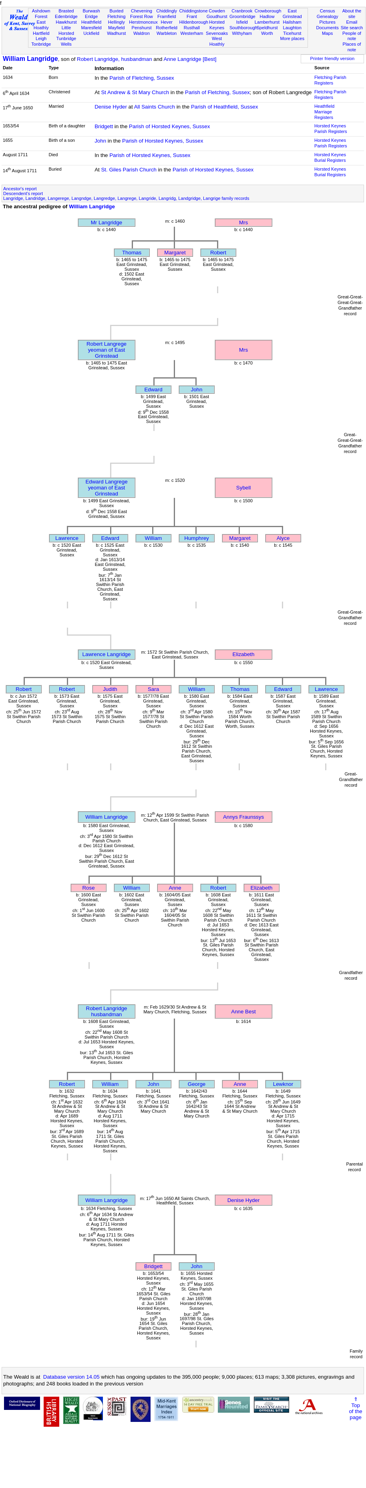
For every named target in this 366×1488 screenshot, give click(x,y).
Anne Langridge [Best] (189, 59)
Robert (218, 253)
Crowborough (268, 10)
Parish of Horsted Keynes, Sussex (169, 126)
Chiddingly (166, 10)
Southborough (243, 27)
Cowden (217, 10)
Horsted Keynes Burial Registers (330, 157)
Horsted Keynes (217, 25)
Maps (327, 33)
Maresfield (91, 27)
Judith (110, 689)
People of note (351, 36)
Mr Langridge (107, 222)
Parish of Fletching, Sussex (141, 78)
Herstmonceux (143, 22)
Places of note (352, 47)
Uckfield (91, 33)
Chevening (141, 10)
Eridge (91, 16)
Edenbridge (66, 16)
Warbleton (167, 33)
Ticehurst (292, 33)
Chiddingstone (193, 10)
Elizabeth (244, 654)
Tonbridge (41, 44)
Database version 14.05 (71, 1377)
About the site (352, 13)
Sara (153, 689)
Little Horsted (66, 30)
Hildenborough (193, 22)
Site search (352, 27)
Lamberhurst (267, 22)
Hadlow (266, 16)
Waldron (141, 33)
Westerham (192, 33)
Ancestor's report (20, 188)
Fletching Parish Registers (330, 80)
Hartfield (41, 33)
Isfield (242, 22)
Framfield (166, 16)
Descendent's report (23, 193)
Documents (327, 27)
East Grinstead (292, 13)
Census (327, 10)
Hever (167, 22)
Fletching (116, 16)
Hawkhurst (66, 22)
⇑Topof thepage (355, 1408)
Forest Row (141, 16)
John (100, 141)
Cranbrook (241, 10)
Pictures (328, 22)
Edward (153, 390)
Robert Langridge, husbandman (114, 59)
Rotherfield (166, 27)
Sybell (243, 488)
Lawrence (66, 538)
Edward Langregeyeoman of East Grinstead (106, 488)
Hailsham (292, 22)
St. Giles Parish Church (129, 170)
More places (292, 38)
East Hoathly (41, 25)
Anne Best (243, 1012)
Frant (192, 16)
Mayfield (116, 27)
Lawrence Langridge (106, 654)
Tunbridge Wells (66, 41)
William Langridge (30, 58)
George (196, 1084)
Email (352, 22)
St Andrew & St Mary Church (135, 92)
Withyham (242, 33)
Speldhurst (267, 27)
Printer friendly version (332, 58)
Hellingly (116, 22)
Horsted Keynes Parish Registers (330, 128)
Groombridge (242, 16)
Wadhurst (116, 33)
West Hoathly (217, 41)
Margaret (174, 253)
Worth (267, 33)
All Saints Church (154, 107)
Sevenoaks (217, 33)
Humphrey (196, 538)
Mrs (243, 222)
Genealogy (327, 16)
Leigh (41, 38)
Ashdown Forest (41, 13)
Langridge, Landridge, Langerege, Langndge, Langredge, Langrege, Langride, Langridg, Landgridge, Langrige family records (126, 198)
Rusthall (192, 27)
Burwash (91, 10)
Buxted (116, 10)
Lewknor (283, 1084)
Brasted (66, 10)
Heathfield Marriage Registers (324, 112)
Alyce (283, 538)
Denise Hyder (111, 107)
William (153, 538)
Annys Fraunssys (243, 817)
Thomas (131, 253)
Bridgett (104, 126)
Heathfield (91, 22)
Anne (175, 888)
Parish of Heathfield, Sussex (224, 107)
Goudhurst (217, 16)
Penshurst (141, 27)
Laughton (292, 27)
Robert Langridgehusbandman (106, 1011)
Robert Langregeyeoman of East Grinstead (106, 350)
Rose (88, 888)
